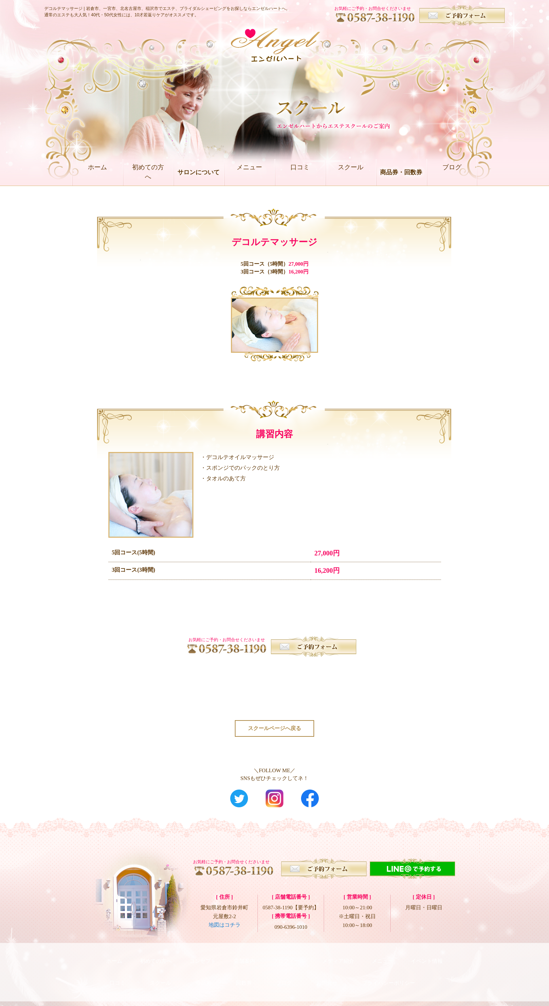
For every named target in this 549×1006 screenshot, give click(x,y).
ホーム (97, 172)
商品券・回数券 (401, 172)
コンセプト (202, 959)
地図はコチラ (224, 926)
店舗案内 (244, 959)
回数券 (244, 974)
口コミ (300, 172)
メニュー (249, 172)
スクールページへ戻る (274, 729)
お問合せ (327, 974)
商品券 (203, 974)
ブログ (452, 172)
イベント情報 (427, 959)
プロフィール (289, 959)
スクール (351, 172)
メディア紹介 (338, 959)
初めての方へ (148, 172)
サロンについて (198, 172)
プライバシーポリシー (388, 974)
